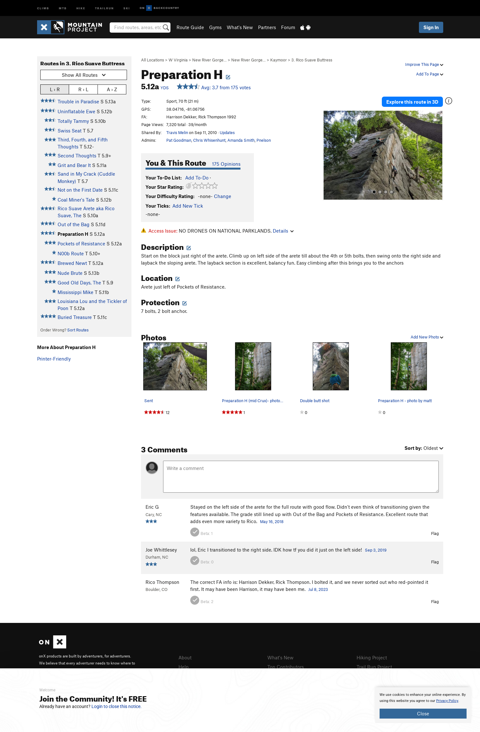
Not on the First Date (80, 190)
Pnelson (263, 140)
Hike (80, 8)
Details (283, 231)
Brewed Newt (72, 263)
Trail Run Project (374, 667)
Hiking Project (372, 657)
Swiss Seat (70, 130)
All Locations (152, 59)
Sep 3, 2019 (376, 550)
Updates (227, 132)
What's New (240, 27)
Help (183, 667)
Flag (435, 533)
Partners (267, 27)
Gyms (215, 27)
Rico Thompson (162, 582)
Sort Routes (78, 329)
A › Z (112, 89)
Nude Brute (70, 273)
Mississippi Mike (75, 292)
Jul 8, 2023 (318, 589)
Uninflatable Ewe (76, 111)
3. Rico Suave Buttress (311, 59)
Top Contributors (285, 667)
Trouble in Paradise (78, 101)
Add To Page (429, 73)
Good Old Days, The (79, 282)
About (185, 657)
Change (222, 196)
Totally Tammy (73, 121)
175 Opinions (226, 164)
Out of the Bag (74, 224)
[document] (423, 705)
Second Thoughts (77, 155)
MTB (63, 8)
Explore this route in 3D (412, 102)
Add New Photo (427, 336)
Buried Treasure (75, 317)
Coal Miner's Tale (76, 200)
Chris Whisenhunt (209, 140)
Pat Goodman (178, 140)
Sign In (431, 27)
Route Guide (190, 27)
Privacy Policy (447, 701)
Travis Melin (177, 132)
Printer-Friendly (54, 359)
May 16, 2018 (272, 521)
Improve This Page (424, 64)
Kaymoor (278, 59)
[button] (329, 155)
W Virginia (178, 59)
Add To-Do (197, 177)
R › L (83, 89)
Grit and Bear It (74, 165)
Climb (43, 8)
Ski (126, 8)
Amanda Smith (241, 140)
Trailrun (104, 8)
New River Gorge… (209, 59)
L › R (55, 89)
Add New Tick (187, 206)
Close (423, 713)
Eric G (152, 507)
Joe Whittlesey (161, 550)
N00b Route (71, 253)
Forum (288, 27)
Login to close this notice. (116, 706)
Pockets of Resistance (81, 243)
